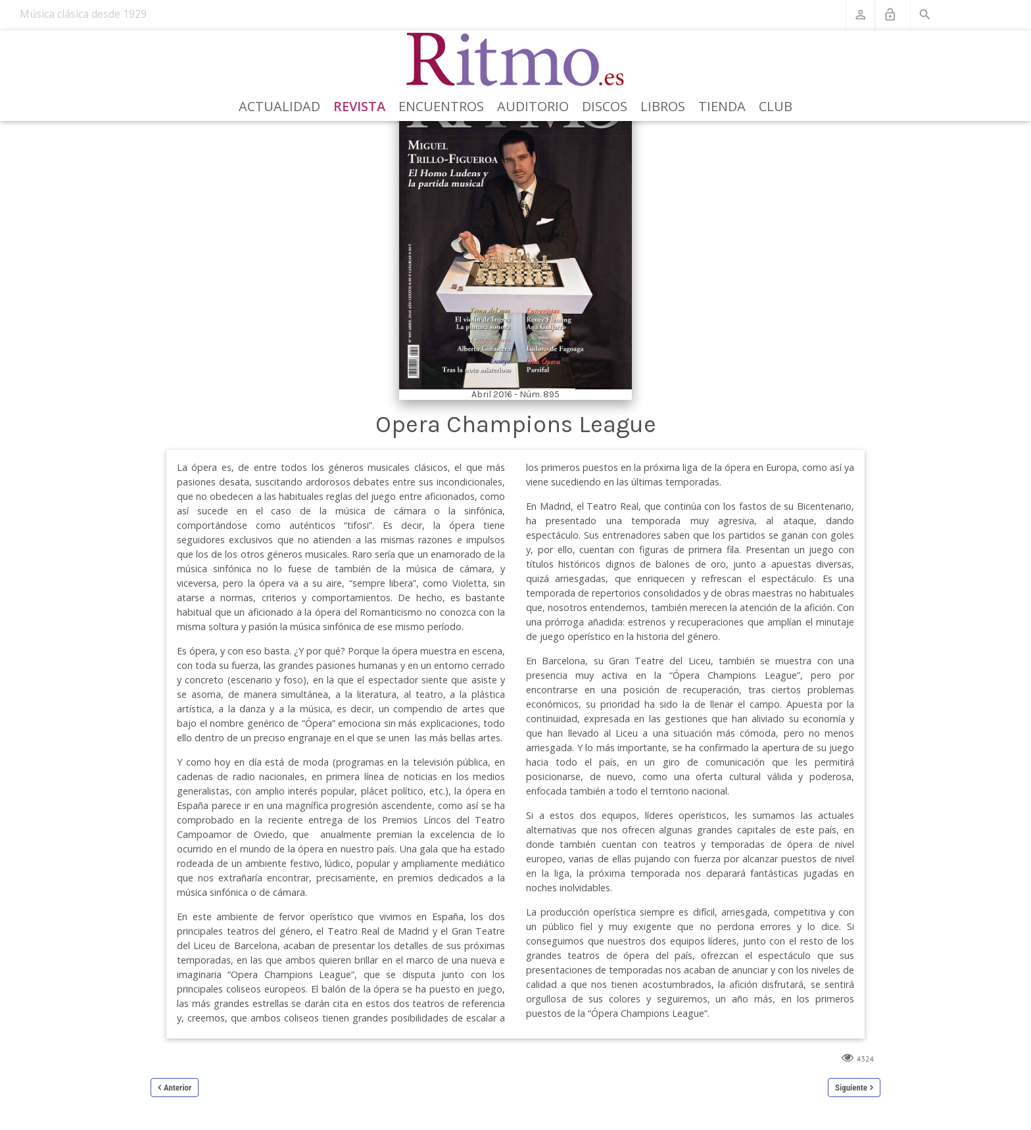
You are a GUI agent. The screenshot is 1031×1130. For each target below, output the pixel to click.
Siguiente (851, 1088)
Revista (359, 106)
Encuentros (441, 106)
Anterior (177, 1088)
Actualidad (279, 106)
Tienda (722, 106)
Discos (604, 106)
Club (775, 106)
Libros (662, 106)
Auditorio (533, 106)
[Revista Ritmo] (516, 59)
